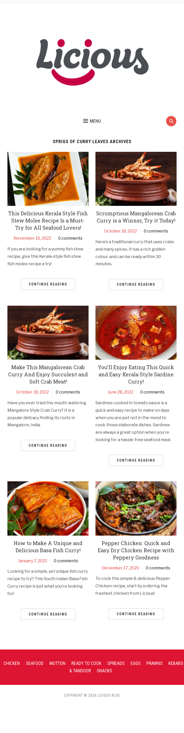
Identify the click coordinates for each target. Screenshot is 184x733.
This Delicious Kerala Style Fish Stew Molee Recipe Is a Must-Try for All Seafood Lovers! (48, 220)
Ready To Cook (86, 663)
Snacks (104, 670)
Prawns (154, 663)
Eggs (135, 663)
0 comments (70, 238)
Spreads (116, 663)
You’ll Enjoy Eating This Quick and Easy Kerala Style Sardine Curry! (136, 374)
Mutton (57, 663)
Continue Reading (48, 284)
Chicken (12, 663)
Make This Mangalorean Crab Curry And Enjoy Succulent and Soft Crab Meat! (48, 374)
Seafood (35, 663)
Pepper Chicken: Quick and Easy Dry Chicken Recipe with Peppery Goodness (136, 550)
